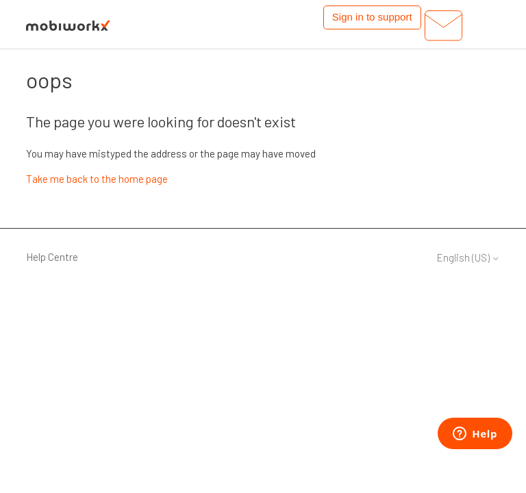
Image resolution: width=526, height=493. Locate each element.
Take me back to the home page (97, 179)
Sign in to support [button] (372, 17)
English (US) (468, 258)
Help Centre (52, 257)
